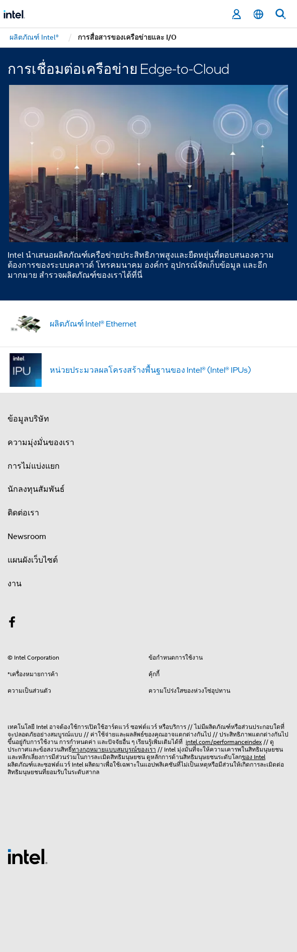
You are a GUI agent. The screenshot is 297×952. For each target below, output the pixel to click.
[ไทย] (258, 14)
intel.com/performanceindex (224, 742)
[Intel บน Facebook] (12, 624)
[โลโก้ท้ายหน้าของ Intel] (28, 856)
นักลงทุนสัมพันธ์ (36, 489)
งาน (15, 584)
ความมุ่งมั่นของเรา (41, 443)
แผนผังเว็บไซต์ (33, 560)
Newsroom (27, 537)
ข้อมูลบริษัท (28, 419)
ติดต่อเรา (23, 513)
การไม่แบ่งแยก (34, 466)
